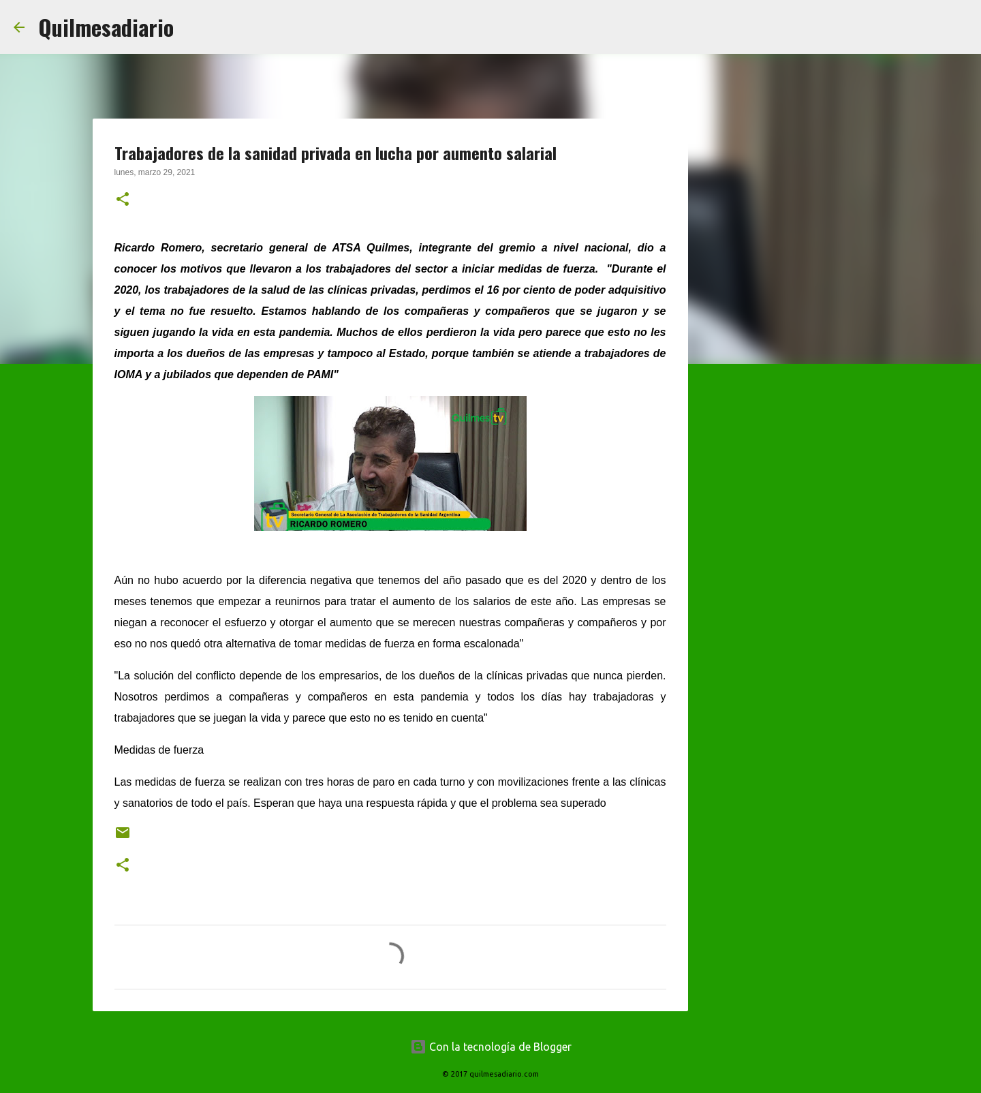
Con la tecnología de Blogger (491, 1047)
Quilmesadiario (106, 27)
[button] (122, 200)
